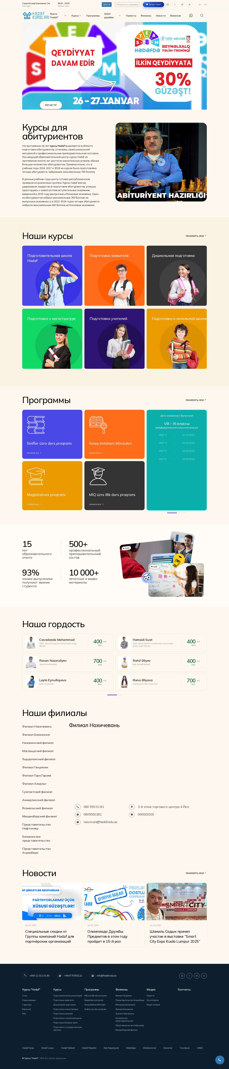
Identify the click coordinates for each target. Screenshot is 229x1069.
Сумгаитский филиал (37, 792)
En (205, 4)
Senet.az (167, 1047)
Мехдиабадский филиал (39, 816)
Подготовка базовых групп (65, 1022)
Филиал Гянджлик (35, 767)
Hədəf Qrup (28, 1047)
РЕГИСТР (51, 105)
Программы (92, 15)
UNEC (200, 1047)
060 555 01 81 (89, 807)
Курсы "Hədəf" (58, 15)
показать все (195, 235)
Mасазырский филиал (37, 751)
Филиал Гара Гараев (36, 775)
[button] (105, 103)
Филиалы (146, 15)
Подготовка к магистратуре (65, 1009)
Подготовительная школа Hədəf (67, 995)
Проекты (131, 15)
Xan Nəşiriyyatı (111, 1047)
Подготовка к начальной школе (67, 1018)
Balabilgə (131, 1047)
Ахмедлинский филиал (38, 800)
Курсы (76, 15)
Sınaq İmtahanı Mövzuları (95, 1005)
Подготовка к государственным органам (67, 1028)
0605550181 (88, 814)
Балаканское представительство (36, 838)
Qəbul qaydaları (112, 15)
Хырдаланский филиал (38, 759)
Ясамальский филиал (37, 808)
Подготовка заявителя (63, 1000)
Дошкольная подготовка (64, 1005)
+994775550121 (69, 976)
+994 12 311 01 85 (36, 975)
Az (200, 4)
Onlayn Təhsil (155, 4)
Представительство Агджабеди (36, 850)
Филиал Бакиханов (36, 734)
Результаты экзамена (127, 4)
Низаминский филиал (37, 743)
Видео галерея (153, 1005)
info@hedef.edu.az (103, 976)
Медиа (151, 989)
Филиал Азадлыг (34, 783)
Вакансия (175, 15)
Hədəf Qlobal (67, 1047)
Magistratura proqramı (93, 1000)
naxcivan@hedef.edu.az (96, 822)
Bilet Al (106, 4)
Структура (26, 1005)
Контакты (184, 989)
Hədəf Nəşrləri (89, 1047)
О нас (24, 995)
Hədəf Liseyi (47, 1047)
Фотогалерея (153, 1000)
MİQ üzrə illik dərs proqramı (95, 995)
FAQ (24, 1013)
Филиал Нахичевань (37, 726)
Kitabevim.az (149, 1047)
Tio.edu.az (185, 1047)
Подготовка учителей (63, 1013)
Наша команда (28, 1000)
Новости (161, 15)
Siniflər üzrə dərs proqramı (95, 1009)
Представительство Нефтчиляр (36, 826)
